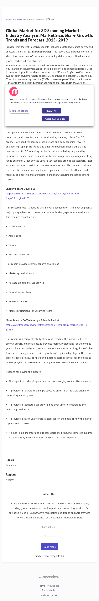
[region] (49, 105)
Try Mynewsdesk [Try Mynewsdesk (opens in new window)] (49, 585)
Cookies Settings (19, 110)
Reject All (51, 110)
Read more (49, 546)
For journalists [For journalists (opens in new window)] (49, 590)
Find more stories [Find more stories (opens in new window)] (49, 595)
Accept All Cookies (55, 118)
